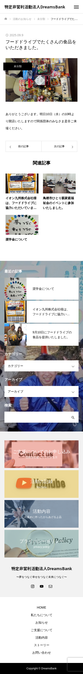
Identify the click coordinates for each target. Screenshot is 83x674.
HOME (41, 607)
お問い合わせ (41, 652)
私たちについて (41, 615)
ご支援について (41, 630)
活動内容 (41, 637)
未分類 (18, 66)
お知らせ (41, 622)
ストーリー (41, 645)
